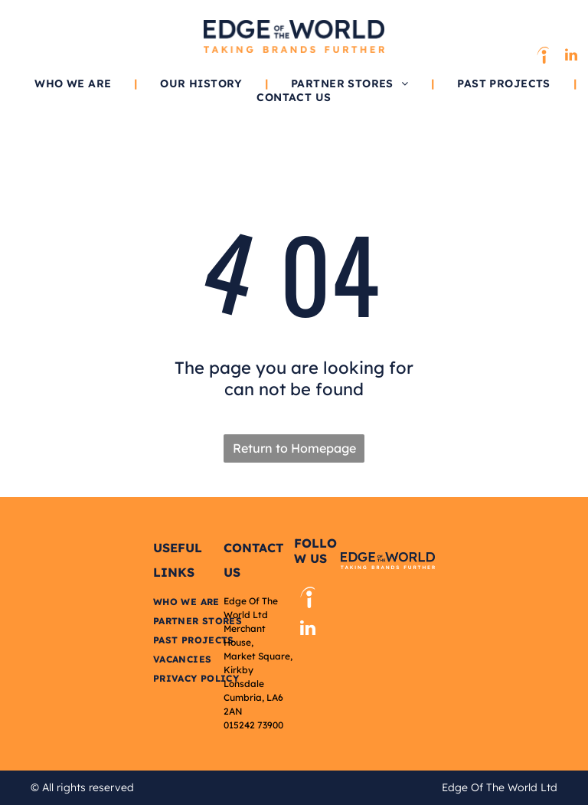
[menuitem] (74, 83)
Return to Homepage (294, 448)
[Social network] (543, 57)
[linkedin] (571, 57)
